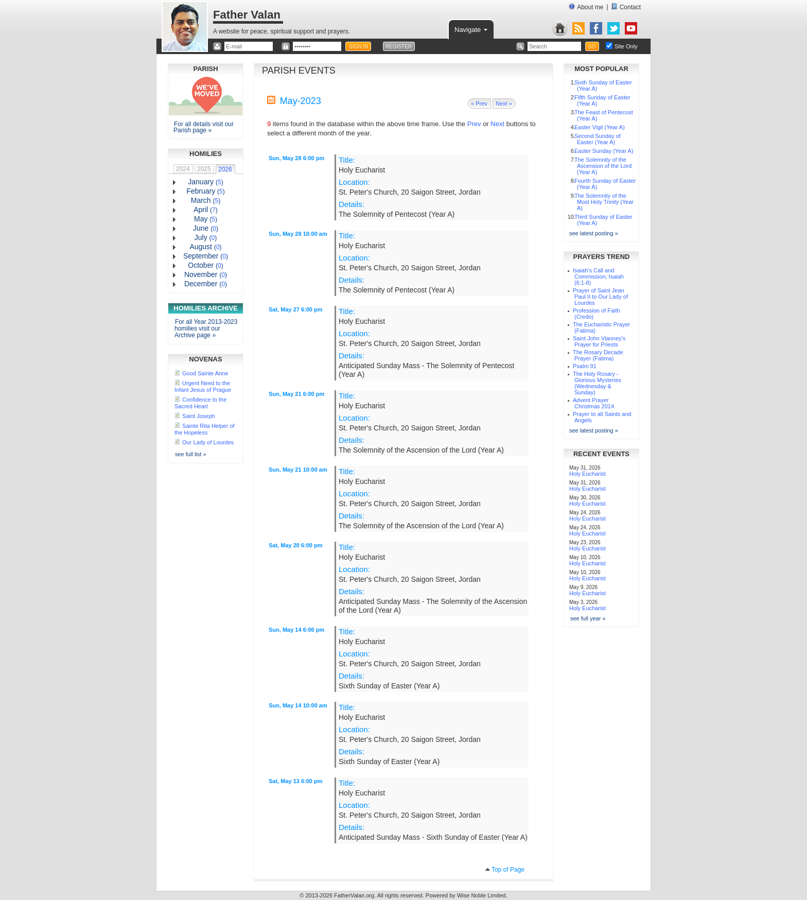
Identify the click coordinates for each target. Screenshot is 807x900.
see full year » (587, 618)
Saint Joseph (198, 416)
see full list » (190, 454)
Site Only (626, 46)
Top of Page (508, 869)
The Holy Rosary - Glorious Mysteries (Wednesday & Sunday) (597, 383)
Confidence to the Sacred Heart (200, 402)
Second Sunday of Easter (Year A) (597, 139)
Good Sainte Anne (205, 373)
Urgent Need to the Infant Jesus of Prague (202, 386)
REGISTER (398, 46)
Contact (626, 7)
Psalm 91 (585, 366)
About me (586, 7)
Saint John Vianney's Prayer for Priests (599, 341)
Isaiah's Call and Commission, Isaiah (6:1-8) (598, 276)
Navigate (471, 29)
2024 (183, 168)
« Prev (479, 103)
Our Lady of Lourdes (208, 442)
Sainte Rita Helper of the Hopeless (204, 429)
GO (592, 46)
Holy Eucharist (587, 474)
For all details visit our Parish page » (203, 127)
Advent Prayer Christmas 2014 (593, 403)
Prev (474, 124)
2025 (204, 168)
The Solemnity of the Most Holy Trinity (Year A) (604, 202)
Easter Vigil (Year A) (599, 127)
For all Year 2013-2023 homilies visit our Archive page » (205, 328)
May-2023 (300, 101)
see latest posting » (593, 233)
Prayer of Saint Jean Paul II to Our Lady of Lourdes (600, 296)
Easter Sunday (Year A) (604, 151)
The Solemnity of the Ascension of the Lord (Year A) (602, 166)
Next (497, 124)
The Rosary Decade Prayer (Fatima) (598, 355)
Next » (504, 103)
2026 (225, 169)
